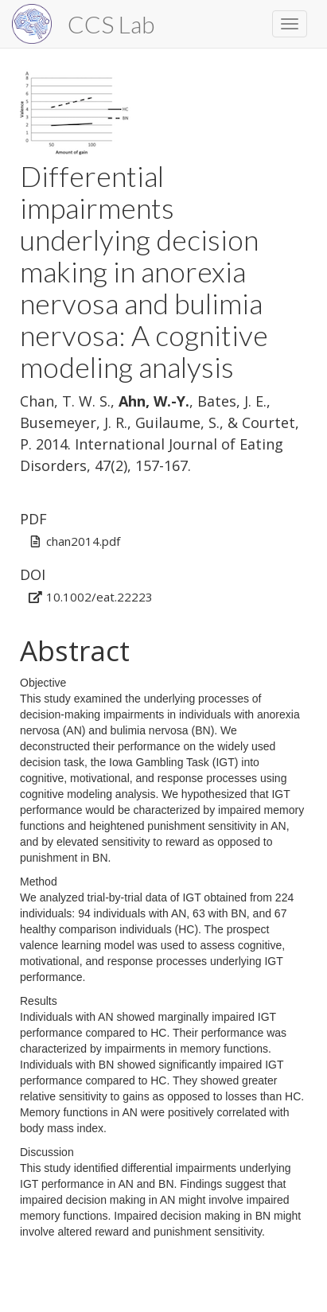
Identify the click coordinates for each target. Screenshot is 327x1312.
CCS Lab (111, 24)
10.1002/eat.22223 (99, 597)
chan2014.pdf (83, 541)
